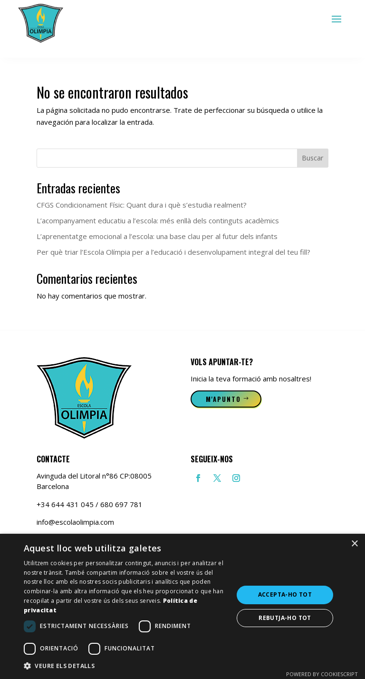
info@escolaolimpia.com (75, 522)
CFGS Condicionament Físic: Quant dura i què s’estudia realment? (142, 205)
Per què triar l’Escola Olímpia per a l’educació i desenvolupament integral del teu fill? (173, 252)
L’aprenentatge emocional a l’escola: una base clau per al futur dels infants (157, 236)
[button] (125, 666)
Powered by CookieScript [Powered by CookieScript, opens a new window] (322, 674)
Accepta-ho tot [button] (285, 594)
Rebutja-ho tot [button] (285, 618)
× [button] (354, 544)
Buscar (312, 157)
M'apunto (223, 399)
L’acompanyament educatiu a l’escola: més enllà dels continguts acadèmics (158, 220)
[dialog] (182, 606)
